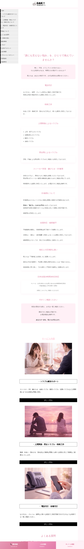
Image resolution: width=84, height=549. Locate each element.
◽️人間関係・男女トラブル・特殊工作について (8, 21)
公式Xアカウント (6, 48)
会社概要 (4, 51)
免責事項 (4, 62)
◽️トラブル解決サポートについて (9, 15)
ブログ (3, 45)
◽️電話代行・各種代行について (9, 27)
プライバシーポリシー (7, 55)
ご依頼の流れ (5, 38)
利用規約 (4, 58)
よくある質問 (5, 34)
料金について (5, 31)
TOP (2, 10)
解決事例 (4, 41)
